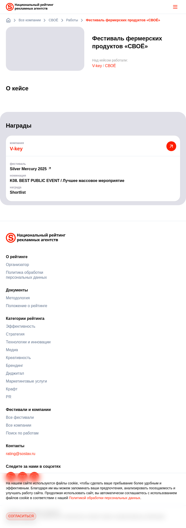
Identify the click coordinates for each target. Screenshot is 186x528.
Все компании (18, 425)
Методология (18, 298)
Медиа (12, 350)
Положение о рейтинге (26, 306)
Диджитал (15, 373)
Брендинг (14, 365)
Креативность (18, 358)
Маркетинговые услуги (26, 381)
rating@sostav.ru (20, 454)
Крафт (11, 389)
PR (8, 397)
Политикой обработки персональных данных (104, 498)
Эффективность (20, 326)
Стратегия (15, 334)
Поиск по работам (22, 433)
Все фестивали (20, 417)
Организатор (17, 265)
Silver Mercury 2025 (31, 169)
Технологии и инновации (28, 342)
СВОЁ (110, 66)
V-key (97, 66)
